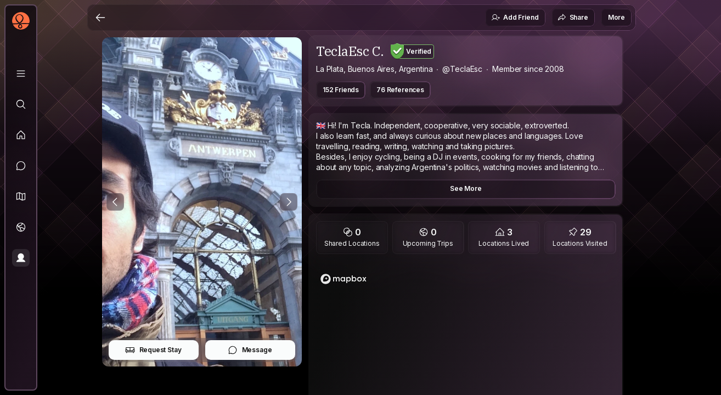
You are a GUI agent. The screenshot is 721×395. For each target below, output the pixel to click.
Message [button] (250, 350)
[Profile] (21, 258)
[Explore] (21, 104)
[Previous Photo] (115, 202)
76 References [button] (400, 90)
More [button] (616, 17)
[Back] (100, 17)
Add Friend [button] (514, 17)
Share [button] (572, 17)
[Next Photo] (288, 202)
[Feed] (21, 135)
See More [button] (466, 188)
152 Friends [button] (341, 90)
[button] (21, 196)
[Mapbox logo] (343, 279)
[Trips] (21, 227)
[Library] (21, 73)
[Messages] (21, 165)
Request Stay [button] (153, 350)
